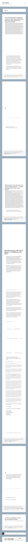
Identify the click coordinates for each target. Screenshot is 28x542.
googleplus (11, 153)
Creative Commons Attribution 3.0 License (17, 540)
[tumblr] (6, 153)
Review (19, 438)
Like (18, 526)
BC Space (20, 211)
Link (5, 526)
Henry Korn (11, 218)
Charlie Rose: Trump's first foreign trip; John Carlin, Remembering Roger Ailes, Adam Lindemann (14, 19)
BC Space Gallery (15, 358)
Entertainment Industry (7, 507)
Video (5, 75)
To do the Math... (12, 517)
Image (6, 151)
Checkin (19, 151)
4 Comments (14, 153)
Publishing (14, 507)
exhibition (9, 218)
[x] (8, 153)
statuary (5, 152)
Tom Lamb (10, 440)
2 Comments (6, 509)
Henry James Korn (18, 256)
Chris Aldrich (5, 2)
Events (17, 438)
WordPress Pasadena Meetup (10, 152)
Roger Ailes (7, 76)
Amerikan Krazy (12, 266)
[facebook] (7, 153)
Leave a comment (15, 76)
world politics (10, 76)
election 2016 (6, 218)
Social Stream (20, 75)
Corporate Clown (16, 439)
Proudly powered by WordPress (8, 538)
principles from (17, 538)
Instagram (21, 151)
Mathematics (20, 526)
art (11, 439)
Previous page (3, 534)
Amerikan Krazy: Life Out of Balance (14, 258)
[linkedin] (5, 219)
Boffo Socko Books (9, 478)
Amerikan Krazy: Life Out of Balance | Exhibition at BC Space (13, 252)
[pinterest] (5, 153)
